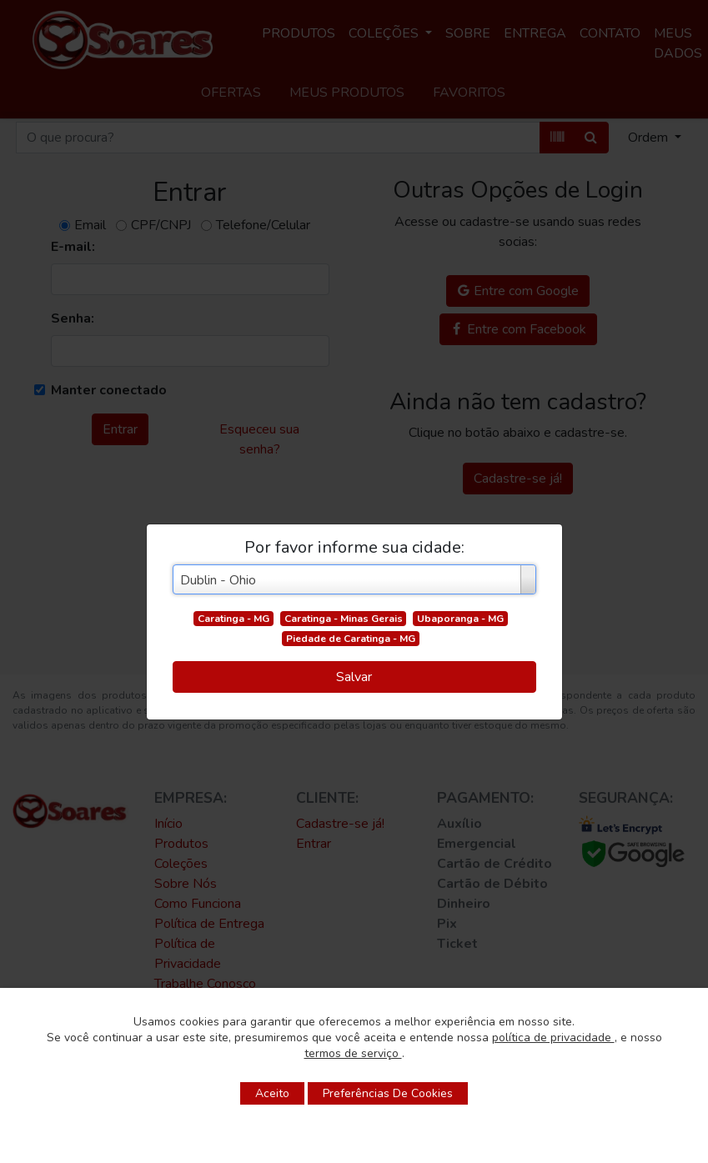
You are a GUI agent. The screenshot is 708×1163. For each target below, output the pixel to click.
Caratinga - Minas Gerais (343, 618)
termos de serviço (353, 1053)
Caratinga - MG (233, 618)
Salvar (354, 677)
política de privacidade (553, 1037)
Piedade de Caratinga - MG (350, 638)
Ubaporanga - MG (460, 618)
